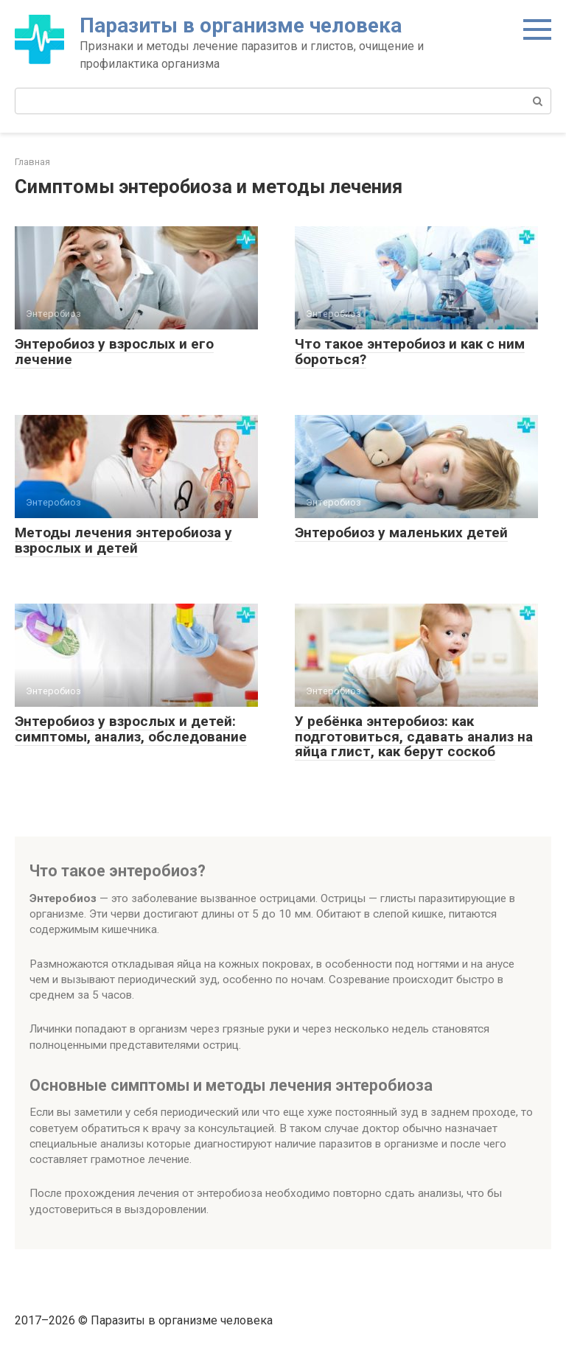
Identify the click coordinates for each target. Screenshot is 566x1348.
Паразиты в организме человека (241, 25)
